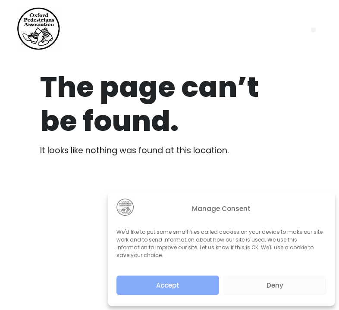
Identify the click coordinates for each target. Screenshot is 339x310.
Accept (167, 285)
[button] (313, 30)
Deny (275, 285)
